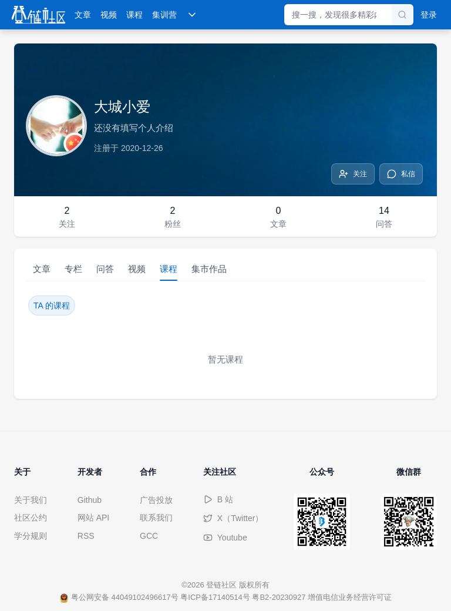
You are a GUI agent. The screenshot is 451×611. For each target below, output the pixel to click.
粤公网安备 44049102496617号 (119, 597)
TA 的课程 (51, 305)
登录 (428, 14)
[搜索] (402, 15)
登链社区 (222, 584)
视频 (108, 14)
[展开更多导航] (192, 14)
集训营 (164, 14)
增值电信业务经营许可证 (350, 597)
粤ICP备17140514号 (215, 597)
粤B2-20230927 (278, 597)
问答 (105, 269)
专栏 (73, 269)
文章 (83, 14)
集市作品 (209, 269)
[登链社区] (38, 14)
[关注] (353, 173)
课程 (134, 14)
